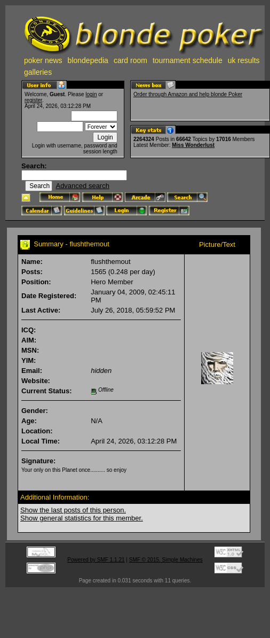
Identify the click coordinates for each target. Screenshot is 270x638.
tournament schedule (188, 60)
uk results (244, 60)
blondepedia (88, 60)
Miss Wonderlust (193, 145)
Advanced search (82, 186)
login (91, 94)
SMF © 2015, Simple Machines (166, 560)
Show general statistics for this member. (81, 518)
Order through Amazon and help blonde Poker (187, 94)
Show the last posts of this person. (73, 510)
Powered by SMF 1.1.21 (95, 560)
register (33, 100)
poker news (43, 60)
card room (130, 60)
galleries (38, 72)
